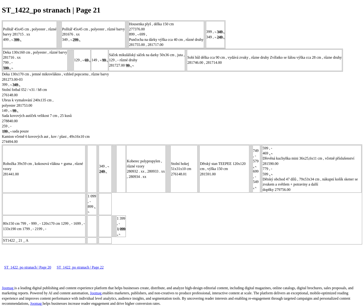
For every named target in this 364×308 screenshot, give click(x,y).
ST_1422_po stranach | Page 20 (27, 267)
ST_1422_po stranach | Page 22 (80, 267)
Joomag (8, 288)
